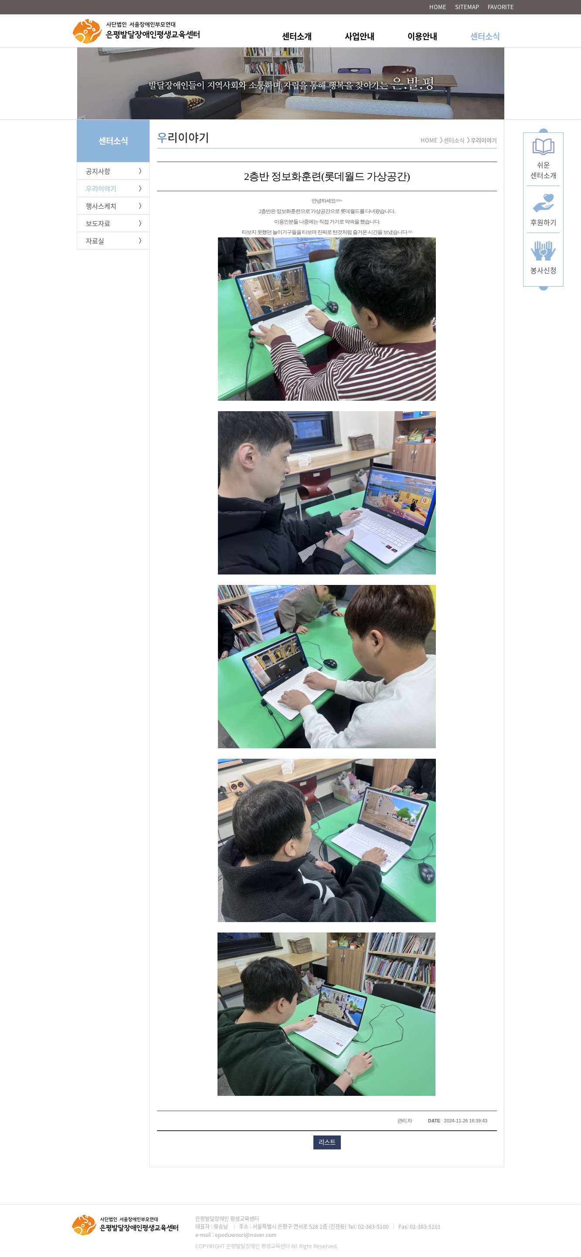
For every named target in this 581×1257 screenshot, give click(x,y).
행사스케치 (101, 206)
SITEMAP (467, 7)
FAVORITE (501, 7)
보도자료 (98, 223)
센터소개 (297, 36)
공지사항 (98, 171)
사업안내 (359, 36)
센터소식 (485, 36)
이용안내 (422, 36)
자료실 (95, 241)
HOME (437, 7)
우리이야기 (101, 188)
